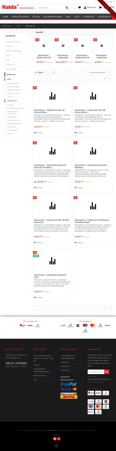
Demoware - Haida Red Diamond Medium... (102, 56)
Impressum (65, 370)
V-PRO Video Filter (14, 120)
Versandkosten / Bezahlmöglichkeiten (41, 370)
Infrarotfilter (12, 117)
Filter (8, 60)
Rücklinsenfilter (13, 83)
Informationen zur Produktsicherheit (68, 356)
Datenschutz (65, 366)
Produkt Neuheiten (13, 42)
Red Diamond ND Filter (16, 108)
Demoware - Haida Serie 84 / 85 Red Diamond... (44, 56)
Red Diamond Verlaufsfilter (12, 112)
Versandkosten (52, 430)
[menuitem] (53, 8)
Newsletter (65, 362)
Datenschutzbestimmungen (98, 379)
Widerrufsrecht (39, 375)
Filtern (39, 72)
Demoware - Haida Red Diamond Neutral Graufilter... (63, 56)
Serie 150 (10, 97)
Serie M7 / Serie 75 (14, 90)
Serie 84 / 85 (12, 101)
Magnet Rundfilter (14, 124)
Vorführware (11, 74)
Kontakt (36, 365)
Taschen (9, 46)
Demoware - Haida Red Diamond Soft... (50, 276)
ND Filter (10, 105)
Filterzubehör (11, 69)
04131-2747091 (16, 363)
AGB (35, 379)
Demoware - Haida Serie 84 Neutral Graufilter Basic (82, 56)
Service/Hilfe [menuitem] (108, 2)
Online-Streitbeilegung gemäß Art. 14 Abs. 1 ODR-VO (44, 358)
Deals (8, 55)
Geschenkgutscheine (14, 51)
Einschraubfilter (13, 87)
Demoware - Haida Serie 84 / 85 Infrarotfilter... (49, 111)
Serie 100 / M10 (13, 93)
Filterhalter (10, 64)
